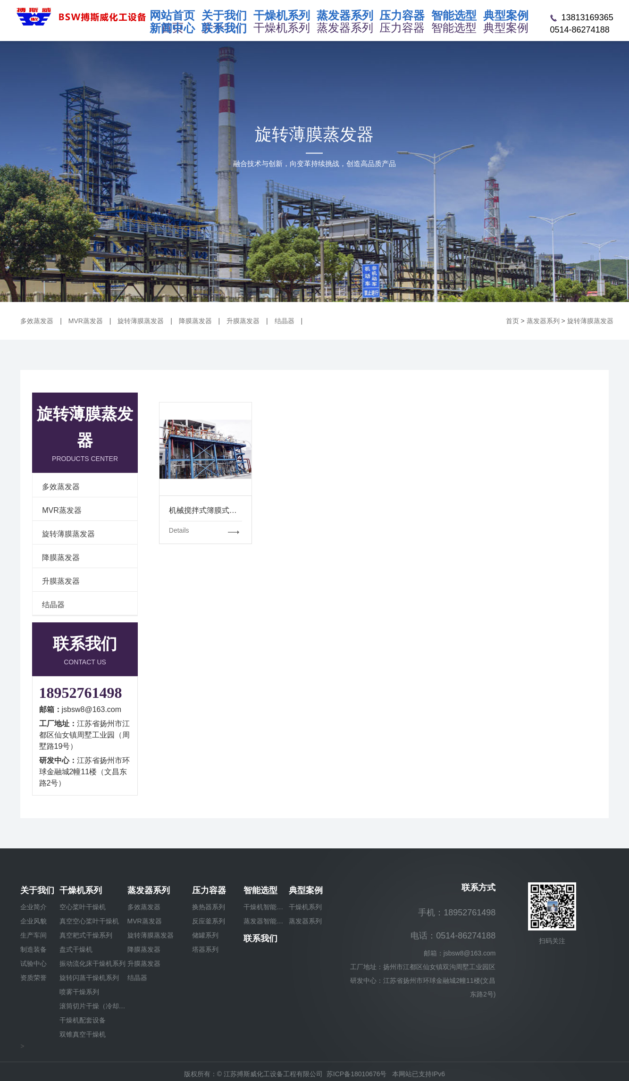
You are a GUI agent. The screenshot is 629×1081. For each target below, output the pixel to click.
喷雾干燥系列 (79, 992)
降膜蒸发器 (195, 321)
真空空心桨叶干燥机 (89, 921)
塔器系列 (205, 949)
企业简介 (33, 907)
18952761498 (80, 692)
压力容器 (209, 890)
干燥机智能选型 (266, 907)
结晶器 (284, 321)
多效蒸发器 (36, 321)
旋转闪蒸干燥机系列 (89, 977)
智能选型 (260, 890)
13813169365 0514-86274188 (581, 23)
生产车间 (33, 935)
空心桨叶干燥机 (82, 907)
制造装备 (33, 949)
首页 (512, 321)
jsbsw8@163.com (92, 709)
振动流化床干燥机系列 (92, 963)
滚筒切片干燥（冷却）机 (93, 1006)
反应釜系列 (208, 921)
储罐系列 (205, 935)
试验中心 (33, 963)
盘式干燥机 (75, 949)
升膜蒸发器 (243, 321)
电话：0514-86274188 (453, 935)
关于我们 (37, 890)
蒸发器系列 (543, 321)
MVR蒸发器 (85, 321)
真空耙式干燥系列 (85, 935)
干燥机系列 (80, 890)
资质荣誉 (33, 977)
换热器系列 (208, 907)
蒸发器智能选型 (266, 921)
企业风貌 (33, 921)
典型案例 (306, 890)
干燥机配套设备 (82, 1020)
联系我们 (260, 938)
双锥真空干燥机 (82, 1034)
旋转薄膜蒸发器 (140, 321)
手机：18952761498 (456, 912)
